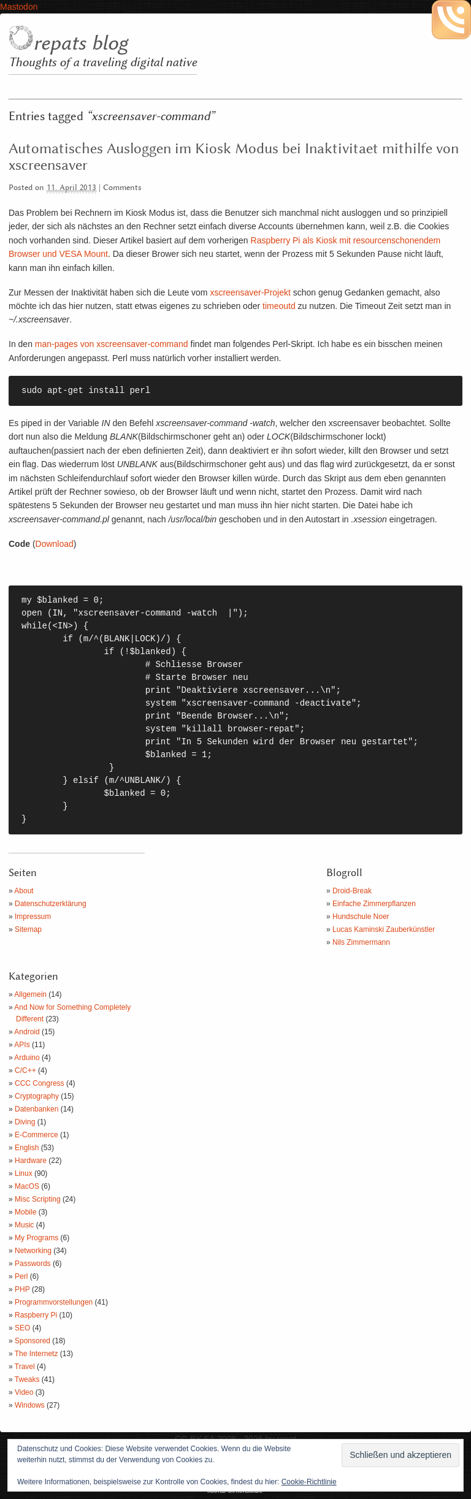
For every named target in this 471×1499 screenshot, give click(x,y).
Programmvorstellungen (54, 1302)
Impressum (33, 916)
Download (55, 544)
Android (26, 1032)
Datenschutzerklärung (50, 903)
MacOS (27, 1186)
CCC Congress (39, 1083)
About (23, 891)
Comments (122, 188)
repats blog (80, 43)
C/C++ (25, 1070)
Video (24, 1392)
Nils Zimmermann (361, 942)
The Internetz (36, 1353)
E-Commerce (36, 1135)
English (27, 1147)
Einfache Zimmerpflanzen (374, 903)
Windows (30, 1405)
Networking (33, 1250)
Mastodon (18, 7)
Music (24, 1225)
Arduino (26, 1057)
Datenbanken (36, 1109)
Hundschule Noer (360, 916)
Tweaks (27, 1379)
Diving (25, 1122)
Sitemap (28, 929)
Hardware (31, 1160)
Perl (21, 1276)
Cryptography (37, 1096)
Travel (25, 1366)
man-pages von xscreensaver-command (110, 344)
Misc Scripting (38, 1199)
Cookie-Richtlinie (309, 1482)
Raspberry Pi (36, 1315)
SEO (22, 1328)
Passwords (33, 1263)
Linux (24, 1173)
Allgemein (30, 994)
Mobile (25, 1212)
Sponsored (32, 1341)
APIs (21, 1044)
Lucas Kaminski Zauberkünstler (383, 929)
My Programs (36, 1238)
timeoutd (279, 306)
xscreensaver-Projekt (250, 292)
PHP (22, 1289)
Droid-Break (352, 891)
